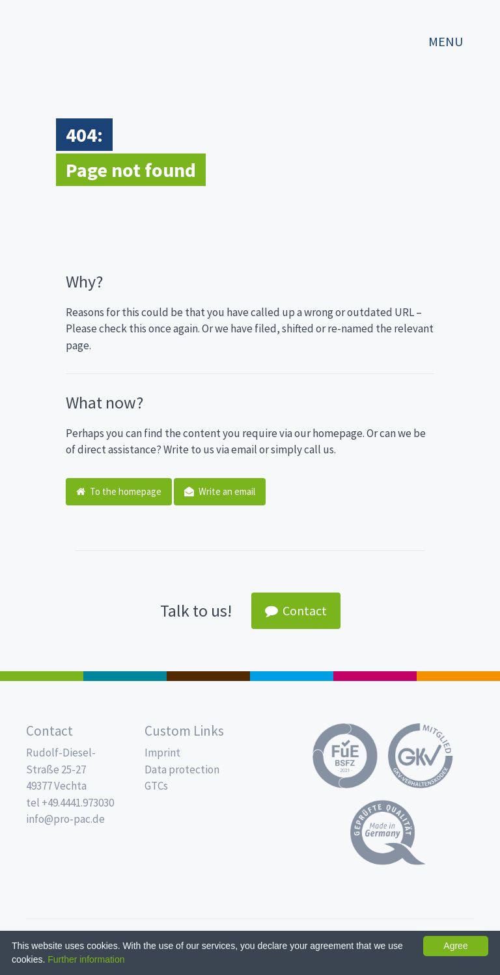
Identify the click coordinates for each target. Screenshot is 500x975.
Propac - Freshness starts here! (65, 35)
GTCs (156, 786)
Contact (296, 610)
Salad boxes (41, 676)
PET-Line (458, 676)
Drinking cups (291, 676)
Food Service (375, 676)
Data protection (182, 769)
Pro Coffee (208, 676)
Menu (445, 41)
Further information (86, 959)
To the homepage (118, 491)
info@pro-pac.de (65, 819)
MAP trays (125, 676)
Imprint (162, 752)
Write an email (219, 491)
